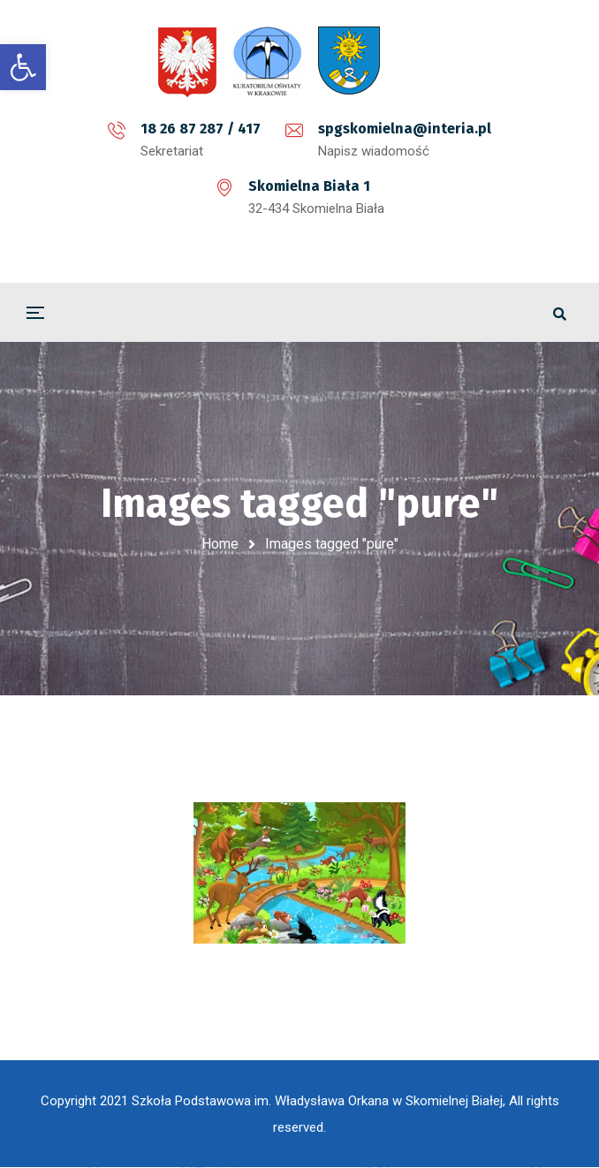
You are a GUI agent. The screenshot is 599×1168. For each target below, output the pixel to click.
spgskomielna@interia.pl (404, 128)
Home (220, 543)
